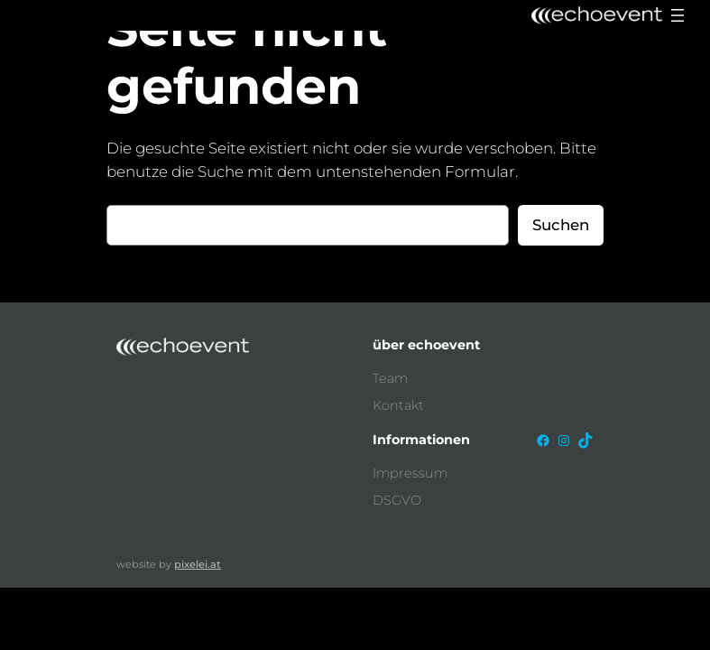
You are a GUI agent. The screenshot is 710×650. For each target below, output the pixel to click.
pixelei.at (197, 564)
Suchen (560, 225)
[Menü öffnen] (677, 15)
